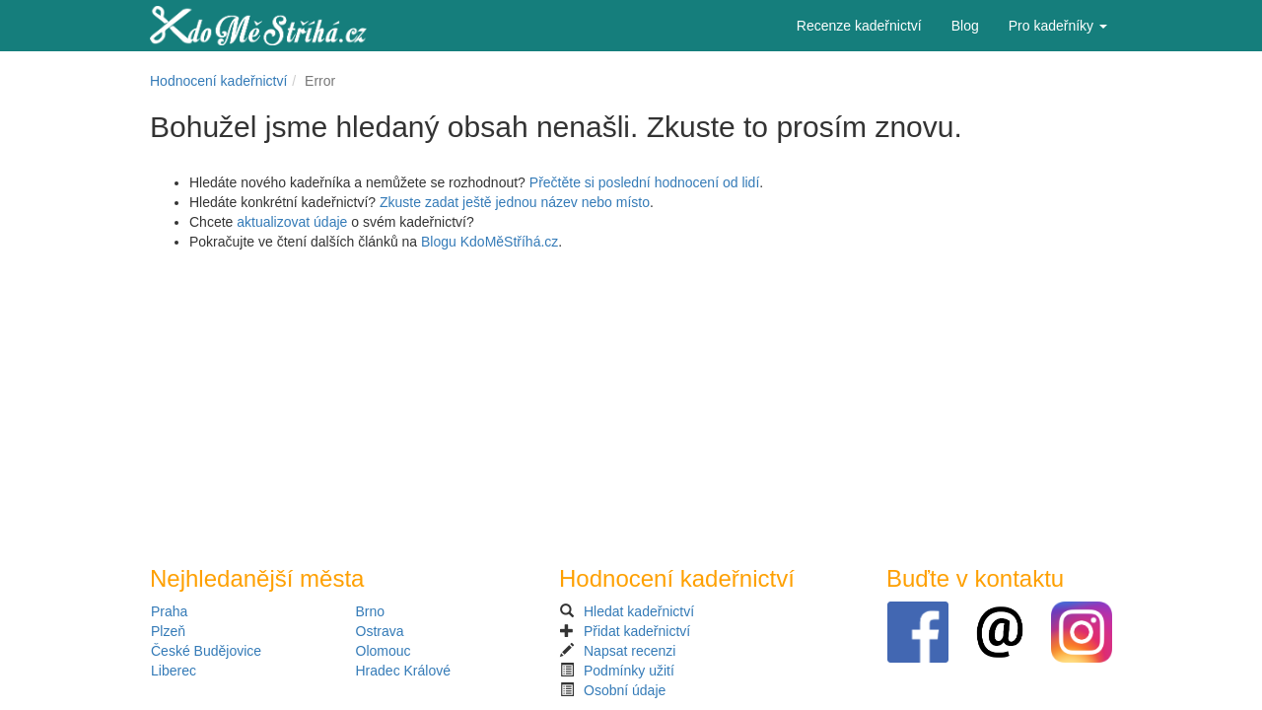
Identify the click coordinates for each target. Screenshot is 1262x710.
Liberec (173, 670)
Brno (371, 611)
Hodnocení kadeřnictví (218, 81)
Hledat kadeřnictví (639, 611)
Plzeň (168, 631)
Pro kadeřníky (1058, 26)
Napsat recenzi (629, 651)
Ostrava (380, 631)
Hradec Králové (404, 670)
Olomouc (383, 651)
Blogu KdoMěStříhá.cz (489, 241)
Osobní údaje (625, 690)
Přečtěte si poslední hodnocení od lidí (644, 182)
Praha (169, 611)
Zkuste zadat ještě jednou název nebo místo (515, 202)
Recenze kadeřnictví (859, 26)
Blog (965, 26)
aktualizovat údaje (292, 222)
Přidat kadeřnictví (637, 631)
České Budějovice (206, 651)
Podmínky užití (629, 670)
